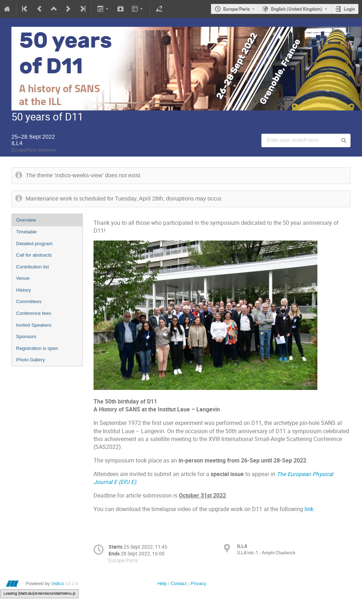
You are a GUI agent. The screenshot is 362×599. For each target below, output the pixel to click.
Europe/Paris (236, 9)
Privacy (198, 583)
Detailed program (34, 243)
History (23, 290)
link (309, 509)
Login (349, 9)
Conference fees (33, 313)
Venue (23, 278)
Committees (28, 301)
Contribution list (32, 266)
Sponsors (26, 336)
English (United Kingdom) (296, 9)
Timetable (26, 231)
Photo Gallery (30, 359)
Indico (57, 583)
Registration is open (37, 348)
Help (162, 583)
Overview (26, 220)
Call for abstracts (34, 255)
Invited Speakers (33, 325)
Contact (179, 583)
